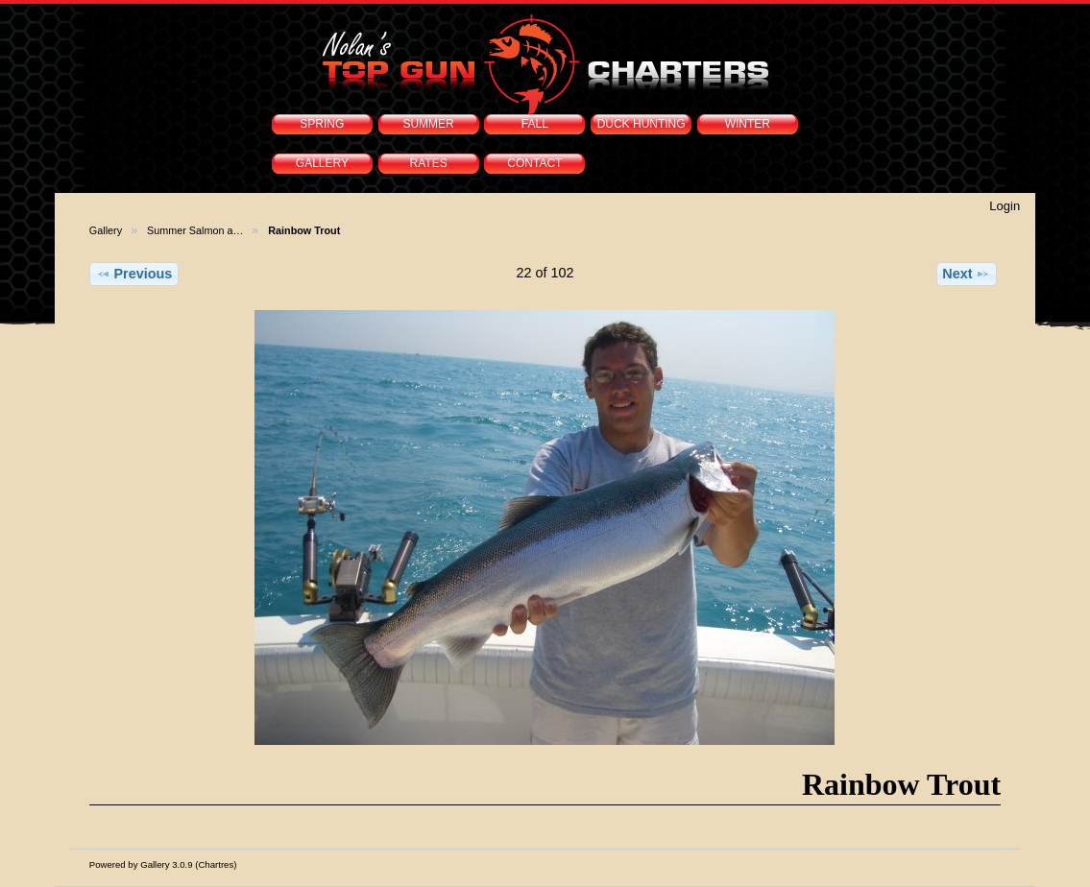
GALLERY (322, 163)
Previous (134, 273)
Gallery (105, 230)
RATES (429, 163)
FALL (534, 124)
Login (1004, 206)
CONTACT (534, 163)
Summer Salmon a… (195, 230)
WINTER (747, 124)
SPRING (322, 124)
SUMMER (427, 124)
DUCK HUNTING (641, 124)
